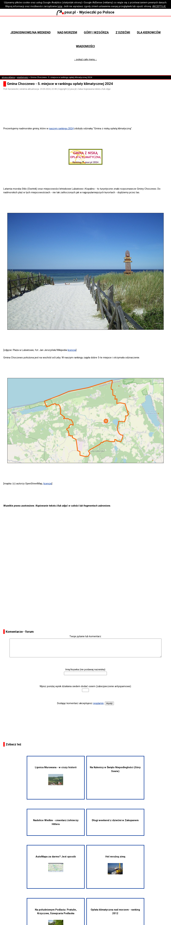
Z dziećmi (123, 32)
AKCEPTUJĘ (159, 6)
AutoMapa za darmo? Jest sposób (56, 863)
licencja (72, 350)
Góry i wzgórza (96, 32)
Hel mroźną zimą (115, 864)
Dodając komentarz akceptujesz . (80, 703)
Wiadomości (85, 46)
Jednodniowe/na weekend (30, 32)
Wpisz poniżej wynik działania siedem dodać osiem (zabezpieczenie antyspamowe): (85, 686)
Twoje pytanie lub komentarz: (85, 636)
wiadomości (22, 77)
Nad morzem (67, 32)
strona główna (8, 77)
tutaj (59, 6)
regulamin (98, 703)
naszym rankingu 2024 (61, 128)
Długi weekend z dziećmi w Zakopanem (115, 820)
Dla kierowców (149, 32)
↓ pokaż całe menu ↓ (85, 59)
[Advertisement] (87, 117)
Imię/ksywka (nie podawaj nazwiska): (85, 669)
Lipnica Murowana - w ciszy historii (55, 775)
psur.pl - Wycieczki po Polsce (85, 12)
